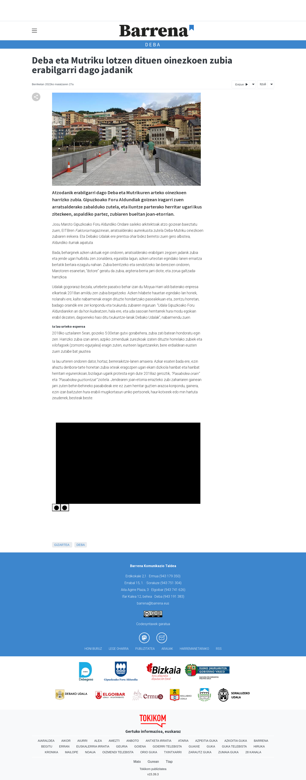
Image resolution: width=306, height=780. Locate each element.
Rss (219, 649)
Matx (137, 761)
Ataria (183, 740)
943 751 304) (171, 583)
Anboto (132, 740)
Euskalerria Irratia (92, 746)
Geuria (122, 746)
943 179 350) (170, 576)
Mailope (71, 752)
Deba (153, 44)
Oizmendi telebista (118, 752)
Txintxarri (173, 752)
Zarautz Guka (199, 752)
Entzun (241, 84)
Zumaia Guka (228, 752)
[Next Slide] (65, 507)
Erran (64, 746)
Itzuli (263, 84)
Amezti (114, 740)
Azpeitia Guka (206, 740)
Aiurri (82, 740)
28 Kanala (253, 752)
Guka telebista (234, 746)
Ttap (169, 761)
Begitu (46, 746)
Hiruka (259, 746)
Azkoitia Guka (235, 740)
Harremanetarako (194, 649)
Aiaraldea (46, 740)
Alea (98, 740)
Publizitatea (145, 649)
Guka (211, 746)
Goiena (140, 746)
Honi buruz (93, 649)
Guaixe (194, 746)
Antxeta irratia (158, 740)
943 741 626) (175, 590)
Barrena (261, 740)
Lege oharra (119, 649)
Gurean (153, 761)
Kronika (51, 752)
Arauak (167, 649)
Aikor (66, 740)
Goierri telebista (167, 746)
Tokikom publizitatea (153, 769)
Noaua (90, 752)
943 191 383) (174, 597)
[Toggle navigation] (34, 30)
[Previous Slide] (56, 507)
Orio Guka (148, 752)
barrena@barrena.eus (153, 603)
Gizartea (61, 544)
